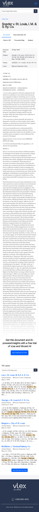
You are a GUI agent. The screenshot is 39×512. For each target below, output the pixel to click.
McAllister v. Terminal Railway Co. (16, 446)
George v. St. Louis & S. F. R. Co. (15, 400)
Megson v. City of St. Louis (13, 423)
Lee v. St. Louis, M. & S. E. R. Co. (15, 375)
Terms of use (9, 507)
